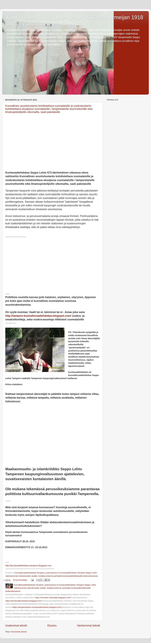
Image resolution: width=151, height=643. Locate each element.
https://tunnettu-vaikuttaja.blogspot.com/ (52, 597)
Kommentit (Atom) (19, 632)
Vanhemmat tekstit (88, 625)
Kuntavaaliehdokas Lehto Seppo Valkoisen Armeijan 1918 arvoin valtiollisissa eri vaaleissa (75, 20)
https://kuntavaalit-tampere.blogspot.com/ (23, 601)
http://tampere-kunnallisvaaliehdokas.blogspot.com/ (38, 315)
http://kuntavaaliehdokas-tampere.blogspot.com (28, 565)
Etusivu (52, 625)
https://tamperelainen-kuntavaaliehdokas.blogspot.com (37, 607)
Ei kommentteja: (20, 580)
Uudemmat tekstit (16, 625)
